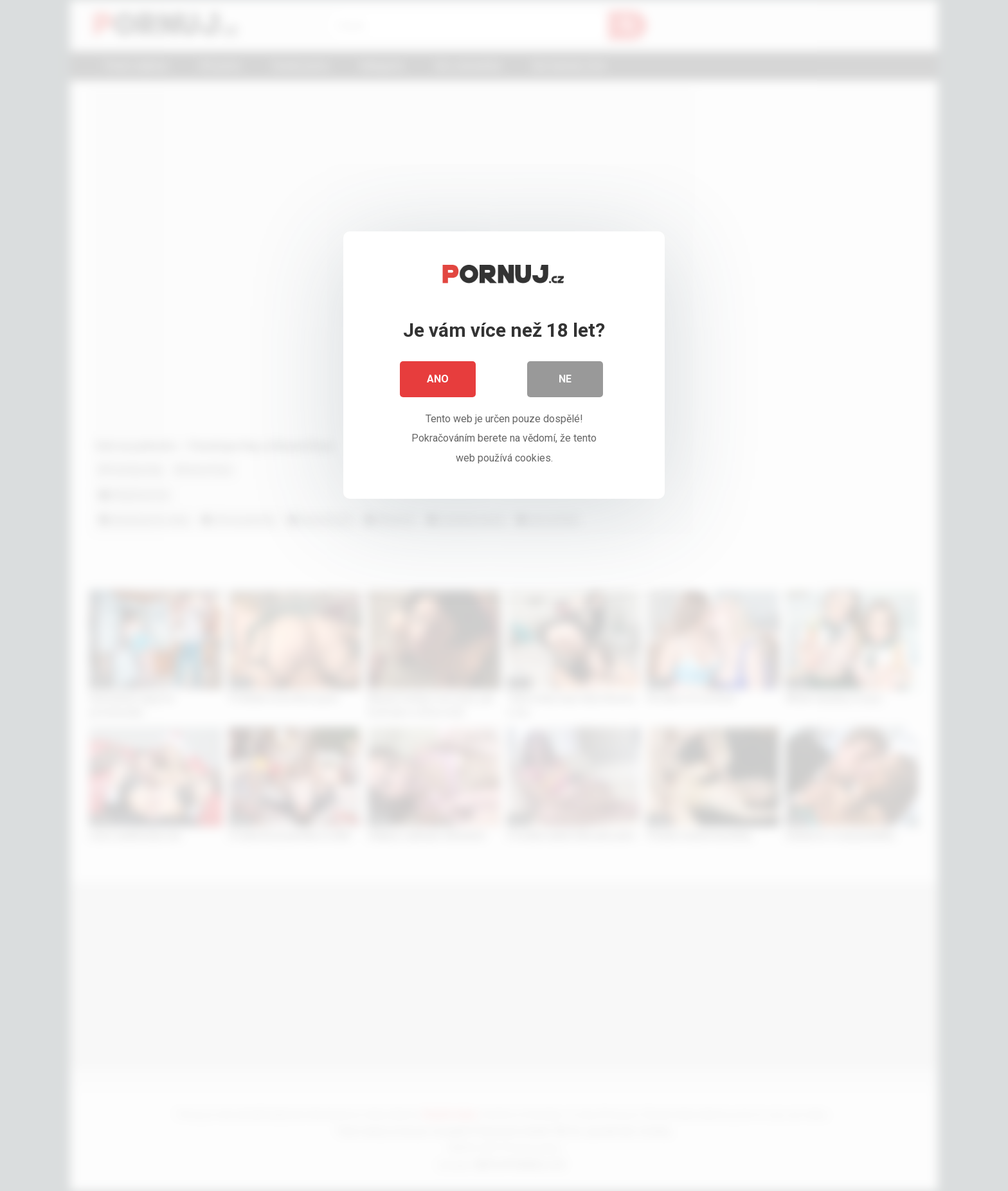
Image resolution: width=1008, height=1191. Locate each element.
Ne (565, 379)
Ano (438, 379)
